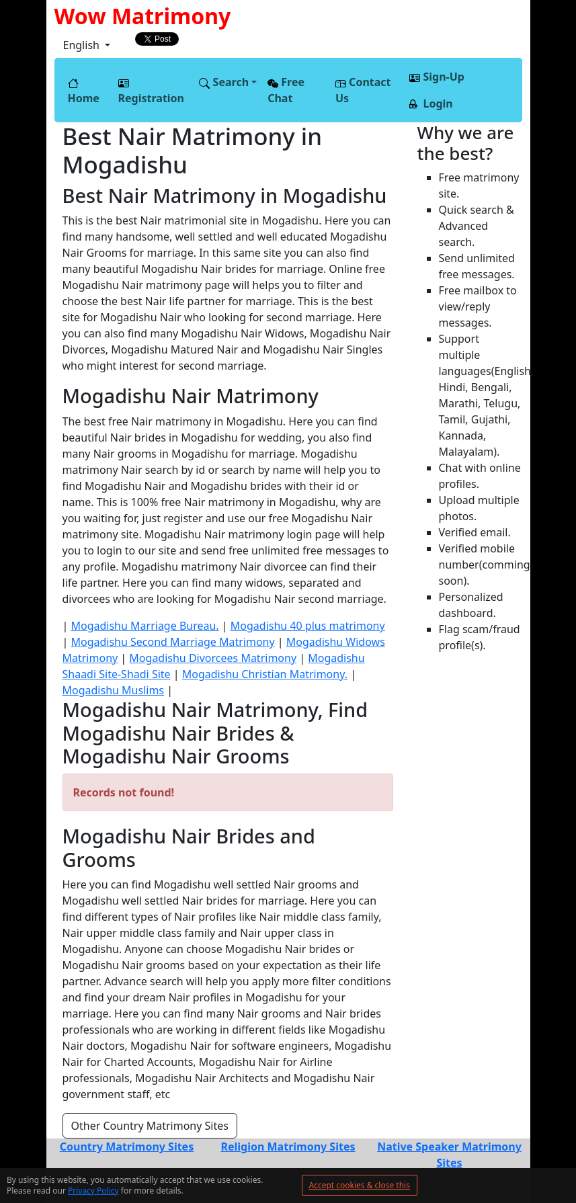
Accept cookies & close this (359, 1185)
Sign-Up (436, 76)
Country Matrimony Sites (127, 1146)
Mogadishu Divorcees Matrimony (212, 658)
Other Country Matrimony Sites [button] (150, 1125)
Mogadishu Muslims (114, 690)
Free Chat (286, 90)
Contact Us (363, 90)
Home (83, 92)
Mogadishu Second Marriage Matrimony (172, 641)
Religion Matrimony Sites (287, 1146)
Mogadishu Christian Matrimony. (264, 674)
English (83, 45)
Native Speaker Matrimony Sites (449, 1154)
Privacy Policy (93, 1190)
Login (430, 103)
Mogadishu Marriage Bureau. (144, 625)
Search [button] (224, 82)
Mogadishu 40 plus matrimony (308, 625)
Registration (151, 92)
